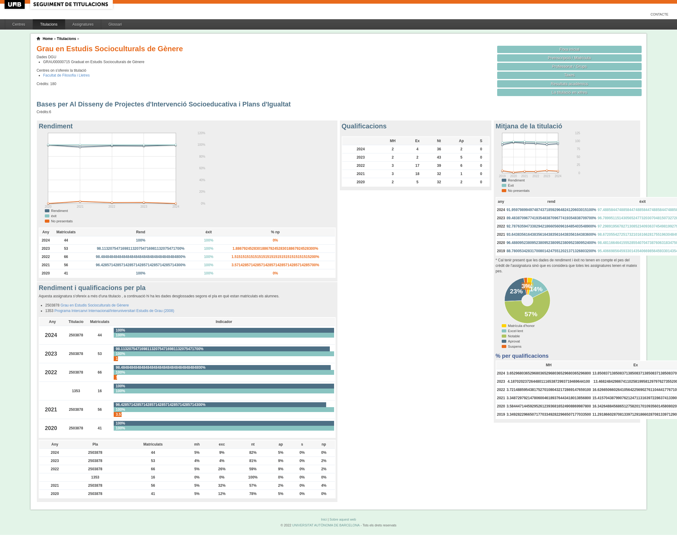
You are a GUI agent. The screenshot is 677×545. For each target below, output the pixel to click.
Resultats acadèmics (569, 83)
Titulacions (49, 24)
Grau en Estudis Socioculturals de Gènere (95, 305)
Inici (324, 519)
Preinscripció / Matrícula (569, 58)
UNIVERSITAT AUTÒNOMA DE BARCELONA (326, 525)
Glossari (115, 24)
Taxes (569, 75)
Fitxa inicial (569, 49)
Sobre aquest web (343, 519)
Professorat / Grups (569, 66)
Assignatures (83, 24)
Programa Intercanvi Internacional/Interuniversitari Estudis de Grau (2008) (114, 311)
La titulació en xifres (569, 92)
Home (48, 39)
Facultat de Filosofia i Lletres (66, 75)
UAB (15, 4)
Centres (18, 24)
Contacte (659, 14)
